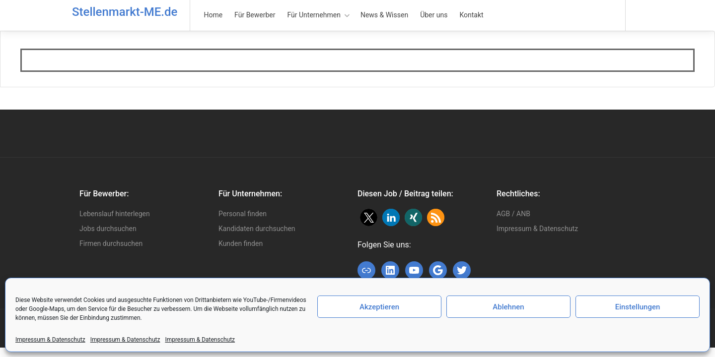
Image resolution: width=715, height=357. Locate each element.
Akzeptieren (379, 306)
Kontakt (471, 15)
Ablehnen (508, 306)
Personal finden (242, 214)
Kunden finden (240, 243)
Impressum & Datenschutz (50, 339)
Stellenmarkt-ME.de (124, 12)
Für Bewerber (254, 15)
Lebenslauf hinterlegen (114, 214)
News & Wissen (384, 15)
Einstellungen (637, 306)
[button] (368, 217)
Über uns (433, 15)
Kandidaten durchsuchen (256, 229)
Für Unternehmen (314, 15)
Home (213, 15)
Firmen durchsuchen (111, 243)
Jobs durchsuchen (108, 229)
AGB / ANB (513, 214)
